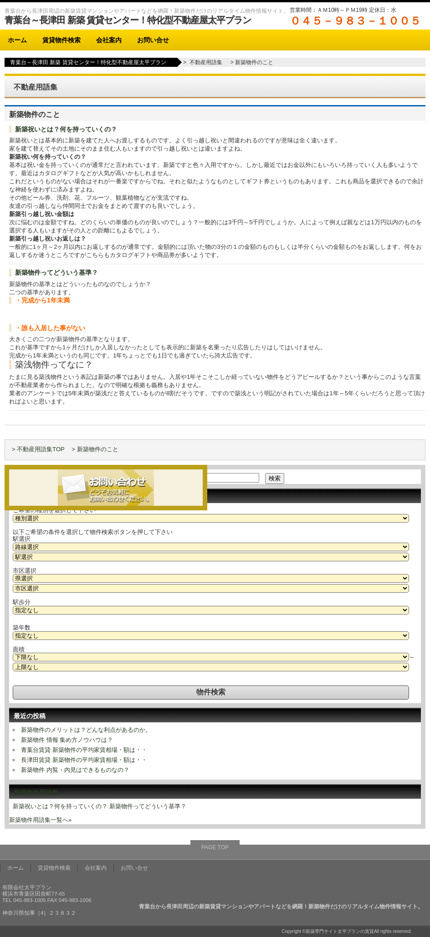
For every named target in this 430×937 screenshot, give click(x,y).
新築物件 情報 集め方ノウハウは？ (67, 739)
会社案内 (109, 40)
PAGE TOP (215, 847)
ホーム (17, 40)
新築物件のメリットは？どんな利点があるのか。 (86, 729)
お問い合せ (153, 40)
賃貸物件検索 (61, 40)
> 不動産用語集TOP (38, 449)
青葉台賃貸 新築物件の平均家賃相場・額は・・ (84, 749)
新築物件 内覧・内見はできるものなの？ (75, 769)
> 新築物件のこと (95, 449)
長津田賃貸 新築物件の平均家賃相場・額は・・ (84, 759)
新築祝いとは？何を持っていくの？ (66, 129)
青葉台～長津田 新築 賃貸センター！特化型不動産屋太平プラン (128, 20)
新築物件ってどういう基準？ (56, 272)
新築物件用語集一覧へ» (40, 819)
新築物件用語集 (36, 792)
